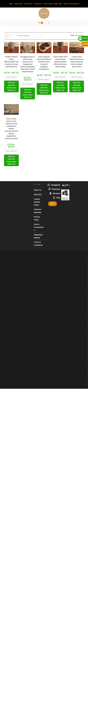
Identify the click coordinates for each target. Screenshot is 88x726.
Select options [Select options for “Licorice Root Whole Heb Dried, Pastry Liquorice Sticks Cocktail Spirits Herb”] (76, 77)
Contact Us (38, 4)
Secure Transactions (39, 227)
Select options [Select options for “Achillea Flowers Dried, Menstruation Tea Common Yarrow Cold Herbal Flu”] (11, 77)
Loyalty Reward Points (37, 202)
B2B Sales (38, 194)
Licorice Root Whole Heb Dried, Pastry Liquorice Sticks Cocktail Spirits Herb (77, 62)
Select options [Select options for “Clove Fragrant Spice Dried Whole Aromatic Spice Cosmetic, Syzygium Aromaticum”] (44, 80)
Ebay (52, 204)
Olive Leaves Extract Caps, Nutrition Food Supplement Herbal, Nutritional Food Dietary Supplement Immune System (11, 129)
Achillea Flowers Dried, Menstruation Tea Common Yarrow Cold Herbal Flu (11, 62)
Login (11, 4)
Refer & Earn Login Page (53, 4)
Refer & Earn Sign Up (71, 4)
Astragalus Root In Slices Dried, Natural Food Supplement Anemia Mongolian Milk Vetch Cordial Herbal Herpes (27, 64)
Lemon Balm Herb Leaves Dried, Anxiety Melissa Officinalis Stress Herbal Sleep (60, 62)
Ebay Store (19, 4)
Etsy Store (28, 4)
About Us (37, 190)
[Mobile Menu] (49, 22)
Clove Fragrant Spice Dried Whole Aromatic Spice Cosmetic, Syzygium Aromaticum (44, 63)
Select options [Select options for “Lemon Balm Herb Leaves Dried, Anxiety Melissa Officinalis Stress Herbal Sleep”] (60, 77)
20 (76, 35)
